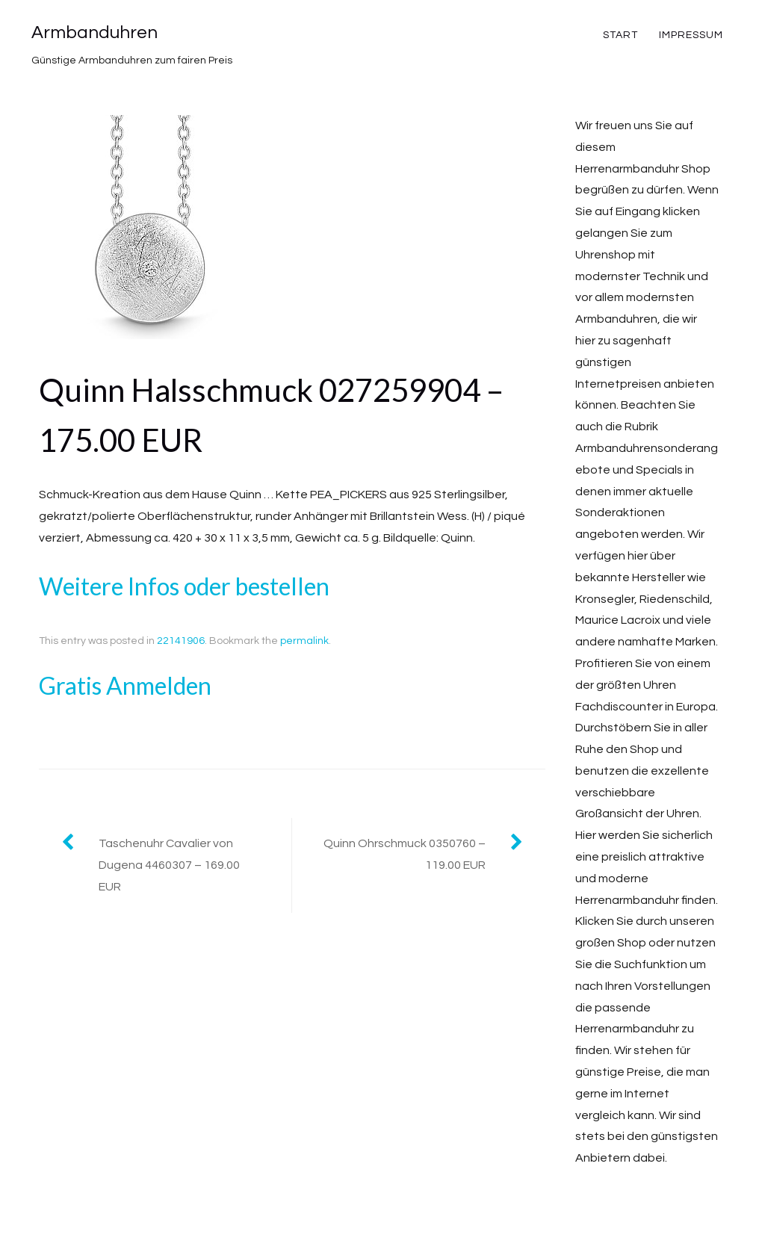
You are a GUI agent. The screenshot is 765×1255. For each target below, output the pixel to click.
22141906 (181, 641)
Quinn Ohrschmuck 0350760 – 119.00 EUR (404, 854)
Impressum (691, 35)
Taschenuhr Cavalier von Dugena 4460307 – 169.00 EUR (169, 865)
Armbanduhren (94, 32)
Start (620, 35)
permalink (304, 641)
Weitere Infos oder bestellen (184, 586)
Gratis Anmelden (125, 685)
